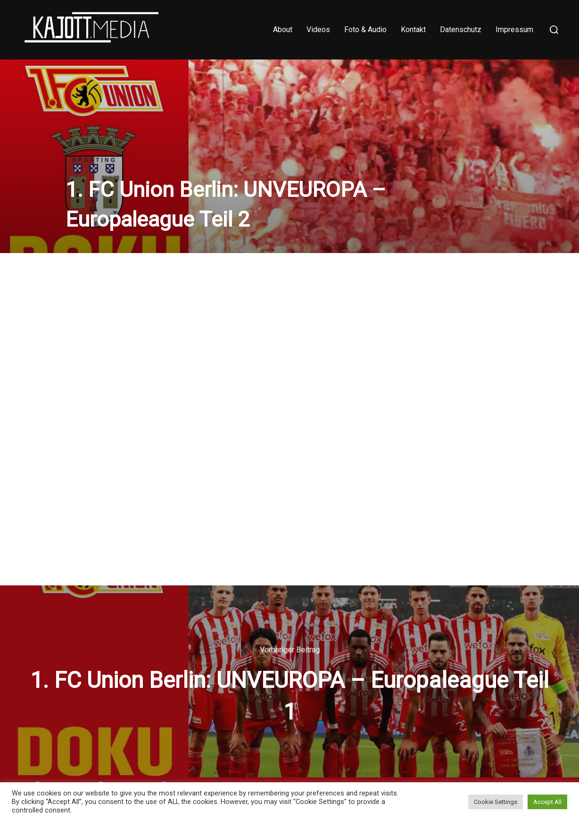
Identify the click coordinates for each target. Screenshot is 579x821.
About (282, 29)
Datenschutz (460, 29)
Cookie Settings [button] (495, 801)
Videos (318, 29)
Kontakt (413, 29)
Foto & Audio (365, 29)
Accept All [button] (547, 801)
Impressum (514, 29)
